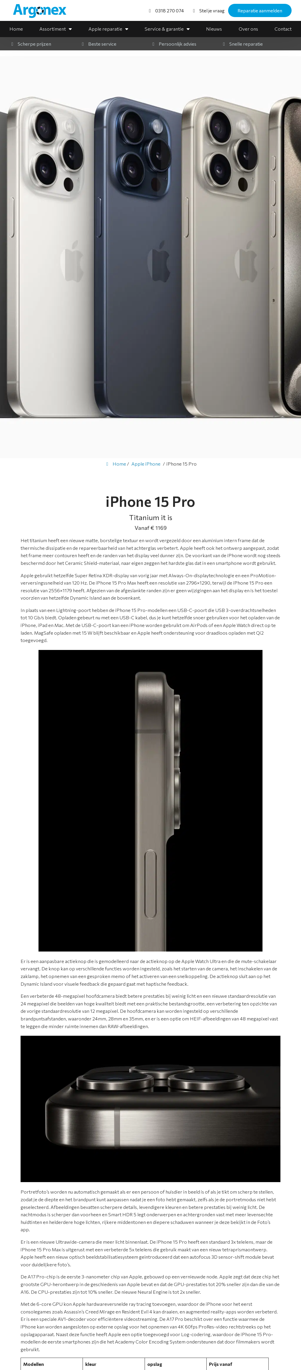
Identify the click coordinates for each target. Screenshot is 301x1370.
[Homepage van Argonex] (43, 11)
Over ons (248, 29)
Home (16, 29)
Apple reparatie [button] (105, 29)
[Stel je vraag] (208, 10)
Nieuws (214, 29)
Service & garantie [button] (164, 29)
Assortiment (52, 29)
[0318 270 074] (165, 10)
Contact (283, 29)
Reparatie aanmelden (260, 10)
